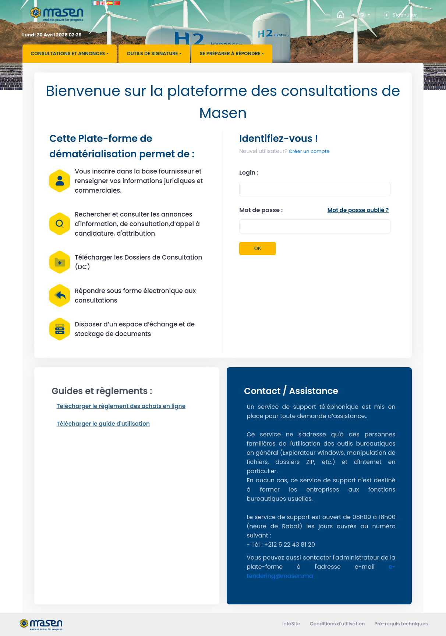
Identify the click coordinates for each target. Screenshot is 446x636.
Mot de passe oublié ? (358, 210)
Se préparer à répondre (230, 53)
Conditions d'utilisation (337, 623)
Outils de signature (152, 53)
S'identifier (399, 15)
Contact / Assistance (291, 391)
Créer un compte (284, 151)
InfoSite (291, 623)
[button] (364, 15)
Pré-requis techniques (401, 623)
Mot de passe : (261, 210)
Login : (248, 172)
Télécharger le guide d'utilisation (103, 424)
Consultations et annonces (68, 53)
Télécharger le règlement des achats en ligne (121, 406)
